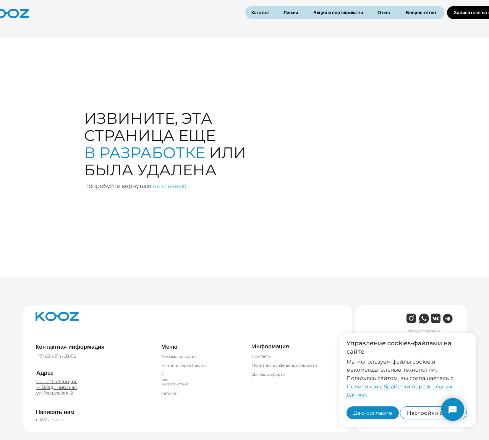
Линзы (290, 12)
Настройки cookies (433, 412)
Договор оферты (268, 374)
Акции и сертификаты (338, 12)
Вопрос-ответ (421, 12)
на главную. (170, 185)
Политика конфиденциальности (284, 365)
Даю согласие (372, 412)
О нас (383, 12)
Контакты (261, 356)
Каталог (260, 12)
